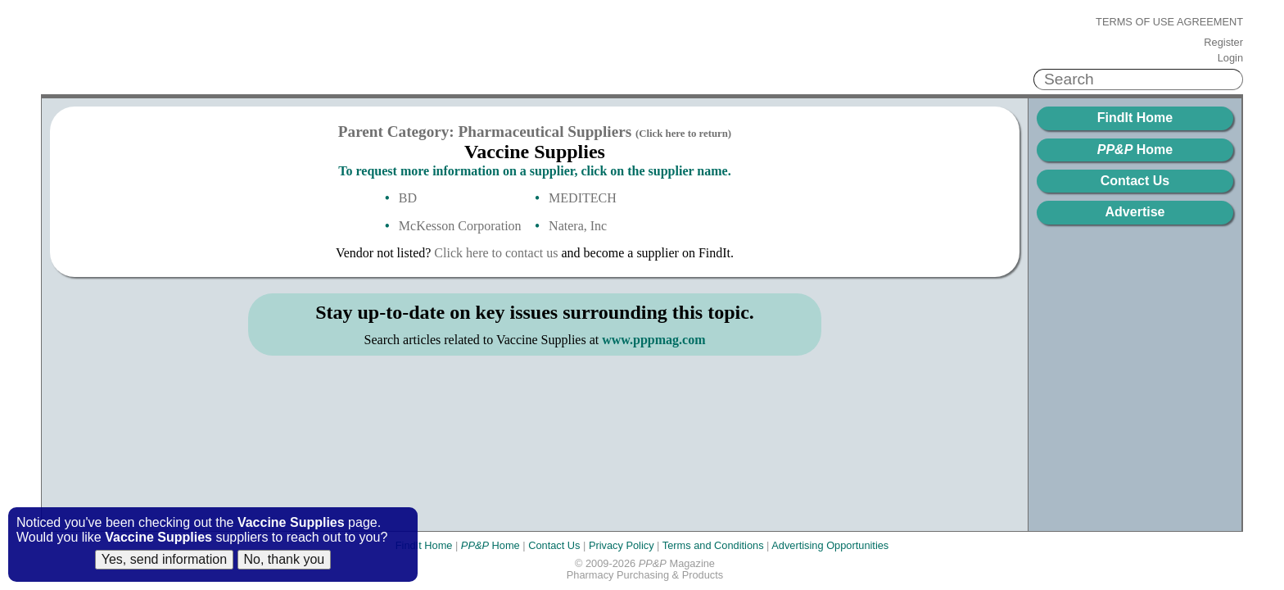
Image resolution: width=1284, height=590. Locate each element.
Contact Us (1135, 181)
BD (408, 198)
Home (1135, 150)
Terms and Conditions (713, 545)
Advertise (1135, 212)
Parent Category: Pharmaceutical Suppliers (534, 131)
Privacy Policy (621, 545)
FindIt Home (1135, 118)
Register (1223, 42)
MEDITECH (583, 198)
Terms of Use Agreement (1169, 22)
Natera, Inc (578, 226)
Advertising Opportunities (829, 545)
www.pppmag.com (653, 340)
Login (1230, 58)
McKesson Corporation (460, 226)
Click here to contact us (496, 253)
